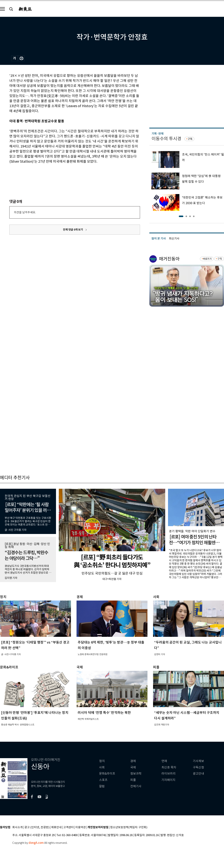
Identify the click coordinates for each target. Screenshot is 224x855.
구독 (190, 139)
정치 (102, 761)
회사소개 (17, 827)
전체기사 (135, 786)
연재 (164, 761)
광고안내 (198, 773)
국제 (133, 767)
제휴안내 (56, 827)
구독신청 (198, 767)
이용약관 (80, 827)
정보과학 (135, 773)
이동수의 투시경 (166, 139)
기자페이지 (168, 780)
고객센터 (68, 827)
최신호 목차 (168, 767)
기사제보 (198, 761)
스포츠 (103, 780)
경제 (133, 761)
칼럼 (102, 786)
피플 (133, 780)
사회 (102, 767)
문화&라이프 (107, 773)
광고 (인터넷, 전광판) (36, 827)
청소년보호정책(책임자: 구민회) (128, 827)
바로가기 (207, 258)
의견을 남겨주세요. (25, 212)
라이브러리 (168, 773)
